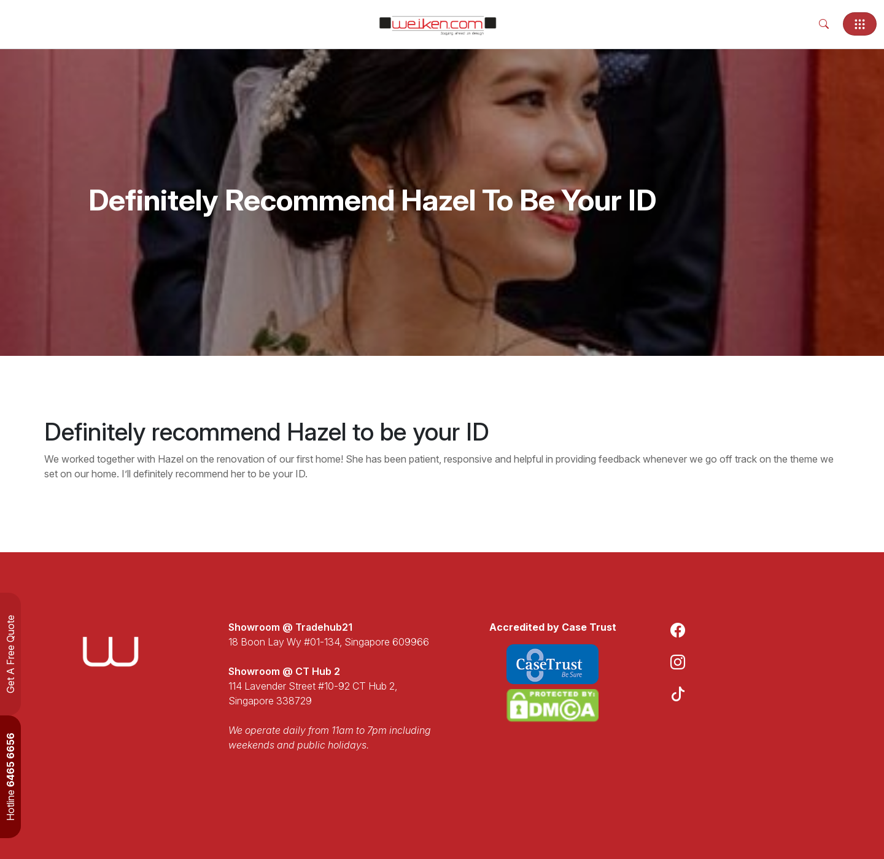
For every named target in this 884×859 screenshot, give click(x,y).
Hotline (10, 777)
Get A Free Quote (10, 654)
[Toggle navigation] (860, 24)
